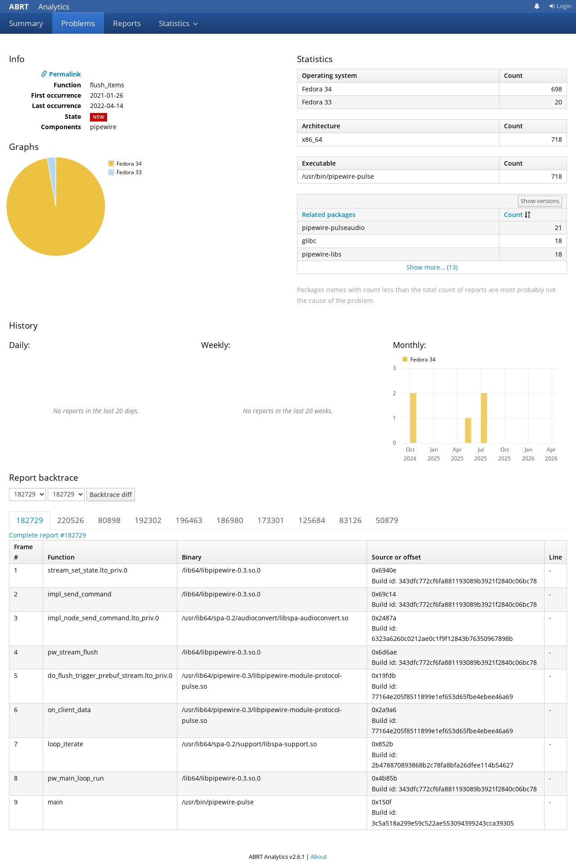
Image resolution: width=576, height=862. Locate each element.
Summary (26, 23)
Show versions (540, 201)
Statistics (178, 23)
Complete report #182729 (47, 535)
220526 (70, 520)
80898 (109, 520)
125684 (311, 520)
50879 (387, 520)
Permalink (61, 74)
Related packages (329, 214)
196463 (189, 520)
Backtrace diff (111, 494)
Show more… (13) (432, 267)
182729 (29, 520)
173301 (270, 520)
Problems (78, 23)
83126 (350, 520)
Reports (127, 23)
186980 (229, 520)
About (318, 857)
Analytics (39, 6)
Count (513, 214)
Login (560, 6)
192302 (148, 520)
